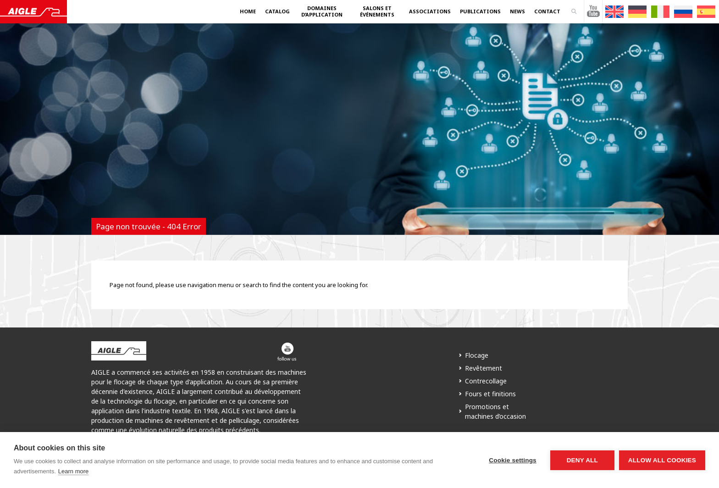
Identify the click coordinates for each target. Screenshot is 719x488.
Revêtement (483, 368)
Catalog (277, 11)
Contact (547, 11)
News (517, 11)
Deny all (582, 460)
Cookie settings (512, 460)
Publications (480, 11)
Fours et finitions (490, 393)
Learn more (73, 471)
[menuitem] (614, 12)
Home (248, 11)
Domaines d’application (322, 11)
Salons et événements (377, 11)
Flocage (476, 355)
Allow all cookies (662, 460)
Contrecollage (486, 381)
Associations (430, 11)
